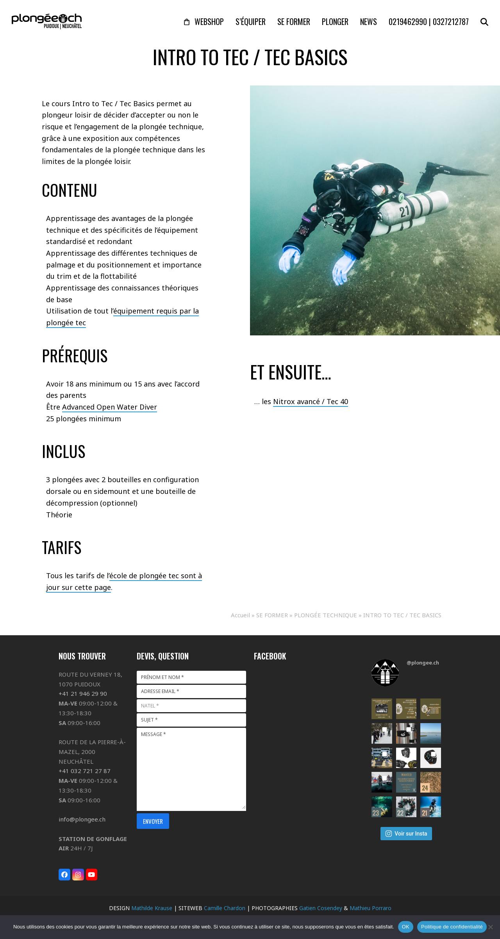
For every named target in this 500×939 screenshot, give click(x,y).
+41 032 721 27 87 (85, 771)
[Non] (490, 927)
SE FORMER (272, 615)
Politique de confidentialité (452, 927)
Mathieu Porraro (370, 908)
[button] (484, 21)
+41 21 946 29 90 (83, 693)
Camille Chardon (224, 908)
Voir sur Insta (406, 833)
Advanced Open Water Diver (109, 407)
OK (405, 927)
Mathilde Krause (151, 908)
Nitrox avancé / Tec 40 (310, 401)
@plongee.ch (423, 662)
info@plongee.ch (82, 819)
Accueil (240, 615)
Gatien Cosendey (320, 908)
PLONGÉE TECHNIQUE (325, 615)
